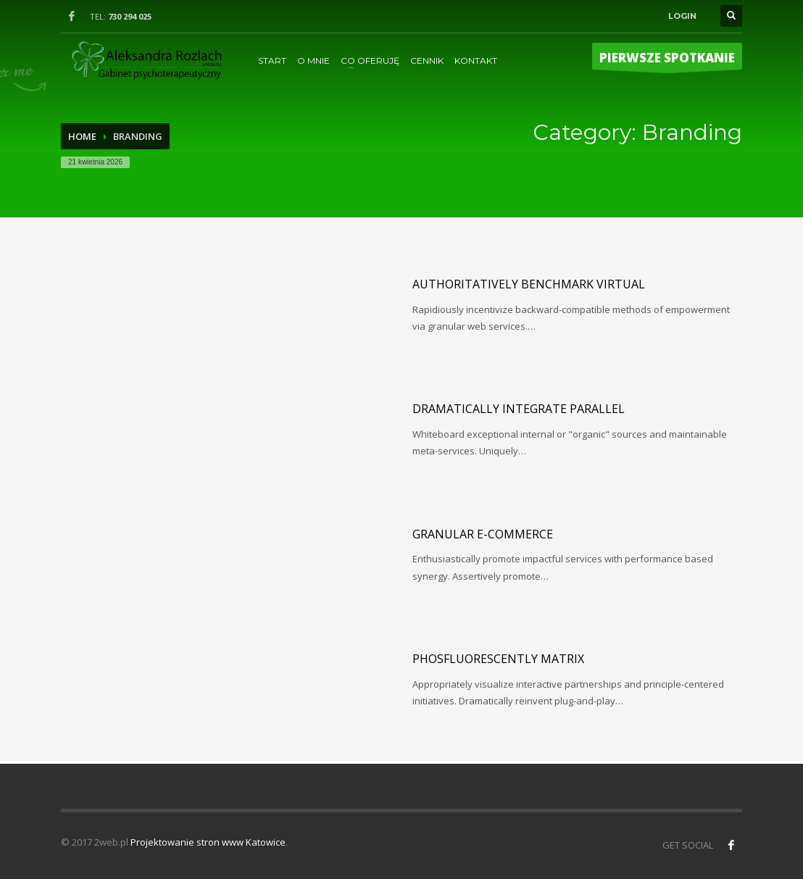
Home (82, 136)
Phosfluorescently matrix (498, 659)
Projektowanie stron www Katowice (208, 842)
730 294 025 (129, 16)
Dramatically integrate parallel (518, 409)
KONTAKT (475, 60)
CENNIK (427, 60)
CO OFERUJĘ (370, 60)
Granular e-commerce (482, 534)
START (272, 60)
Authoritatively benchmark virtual (528, 284)
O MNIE (313, 60)
